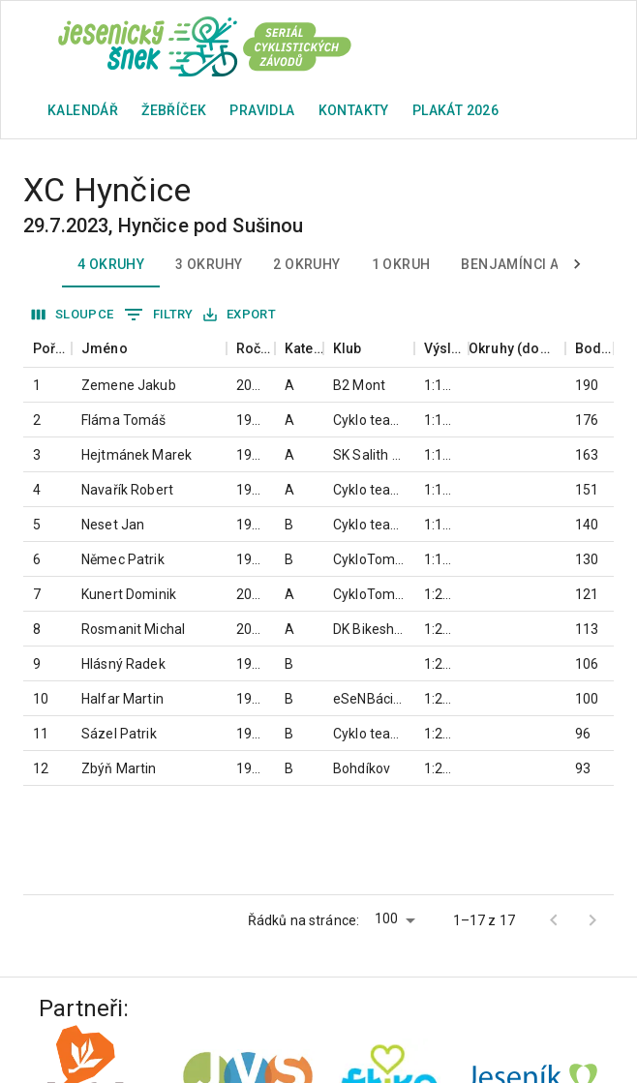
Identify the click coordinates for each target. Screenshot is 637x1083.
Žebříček (173, 110)
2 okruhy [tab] (306, 264)
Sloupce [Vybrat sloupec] (73, 315)
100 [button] (386, 918)
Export (239, 315)
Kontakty (353, 110)
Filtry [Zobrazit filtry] (158, 314)
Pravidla (261, 110)
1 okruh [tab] (401, 264)
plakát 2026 (455, 110)
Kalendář (82, 110)
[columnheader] (47, 349)
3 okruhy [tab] (209, 264)
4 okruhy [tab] (111, 264)
